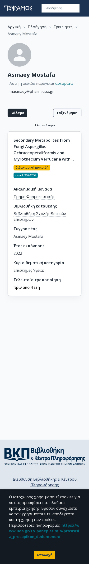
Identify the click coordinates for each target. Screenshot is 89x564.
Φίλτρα (17, 113)
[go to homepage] (18, 8)
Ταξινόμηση (67, 113)
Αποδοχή (44, 555)
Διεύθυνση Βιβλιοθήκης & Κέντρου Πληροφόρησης (45, 482)
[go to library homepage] (44, 456)
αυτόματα (64, 83)
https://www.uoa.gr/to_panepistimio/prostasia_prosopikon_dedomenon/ (44, 531)
